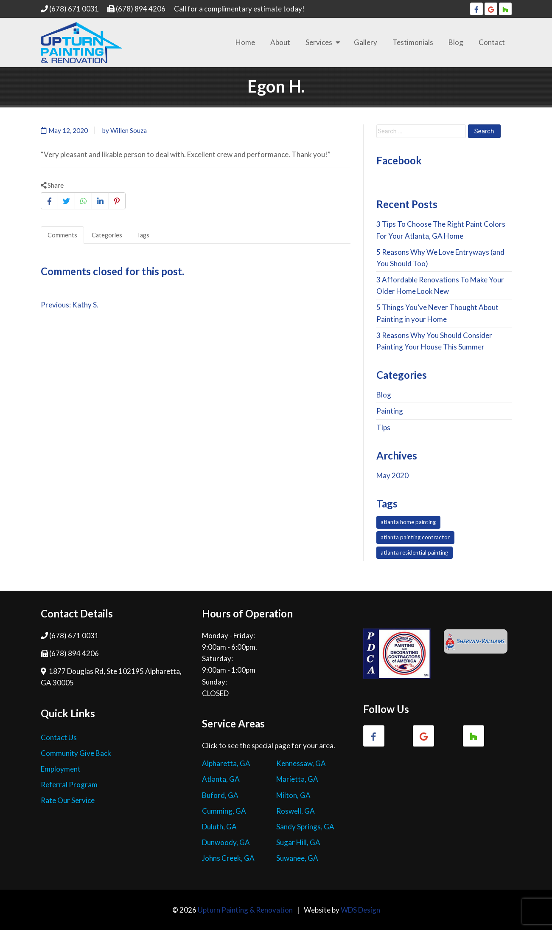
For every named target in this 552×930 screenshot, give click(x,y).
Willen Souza (128, 130)
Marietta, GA (297, 779)
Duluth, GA (219, 826)
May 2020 (392, 475)
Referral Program (69, 784)
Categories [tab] (107, 235)
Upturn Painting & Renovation (245, 909)
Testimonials (412, 42)
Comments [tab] (62, 235)
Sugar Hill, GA (298, 842)
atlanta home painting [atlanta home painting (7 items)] (408, 522)
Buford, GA (220, 795)
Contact (492, 42)
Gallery (365, 42)
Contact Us (59, 737)
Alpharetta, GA (226, 763)
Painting (389, 410)
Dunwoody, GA (226, 842)
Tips (383, 427)
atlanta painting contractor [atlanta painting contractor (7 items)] (415, 537)
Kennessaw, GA (301, 763)
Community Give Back (76, 753)
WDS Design (360, 909)
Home (245, 42)
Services (318, 42)
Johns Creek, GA (228, 858)
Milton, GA (293, 795)
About (280, 42)
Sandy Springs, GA (305, 826)
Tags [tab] (143, 235)
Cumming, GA (224, 810)
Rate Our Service (68, 800)
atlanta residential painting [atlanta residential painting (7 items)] (414, 552)
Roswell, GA (295, 810)
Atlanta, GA (221, 779)
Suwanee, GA (297, 858)
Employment (61, 768)
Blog (455, 42)
